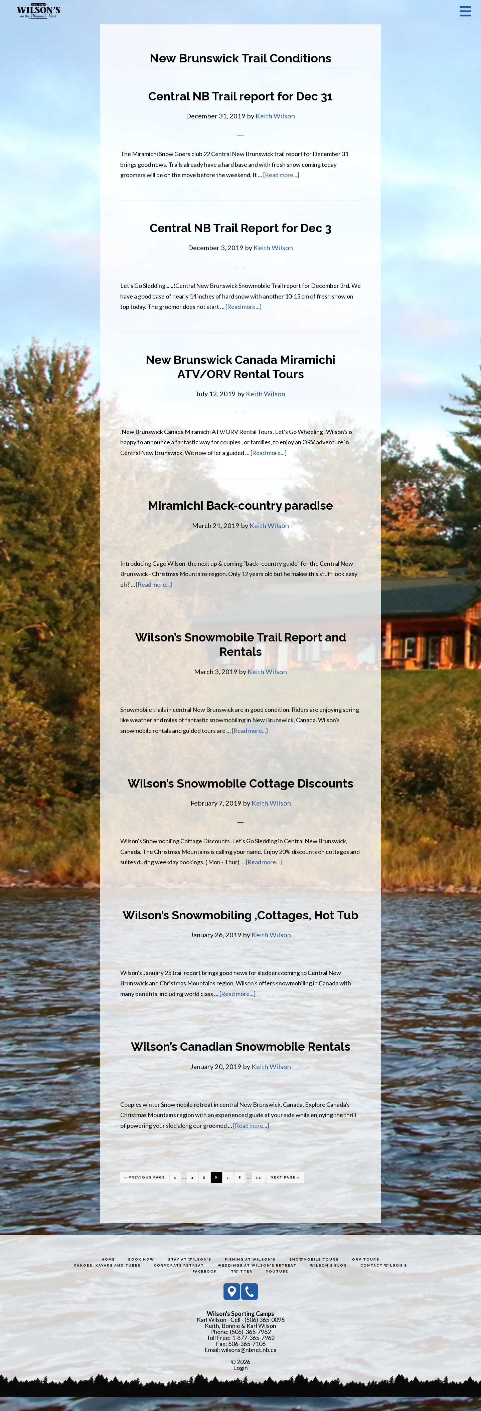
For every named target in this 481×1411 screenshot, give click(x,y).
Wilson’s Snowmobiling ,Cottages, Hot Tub (240, 922)
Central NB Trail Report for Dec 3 (241, 228)
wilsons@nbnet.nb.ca (249, 1364)
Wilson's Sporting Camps (38, 11)
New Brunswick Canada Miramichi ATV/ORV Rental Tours (240, 367)
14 (261, 1191)
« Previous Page (144, 1193)
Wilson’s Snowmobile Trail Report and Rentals (240, 644)
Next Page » (285, 1193)
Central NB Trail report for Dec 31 (240, 96)
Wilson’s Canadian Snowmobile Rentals (240, 1061)
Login (240, 1382)
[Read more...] (281, 174)
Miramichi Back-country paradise (240, 505)
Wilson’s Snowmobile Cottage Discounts (241, 783)
